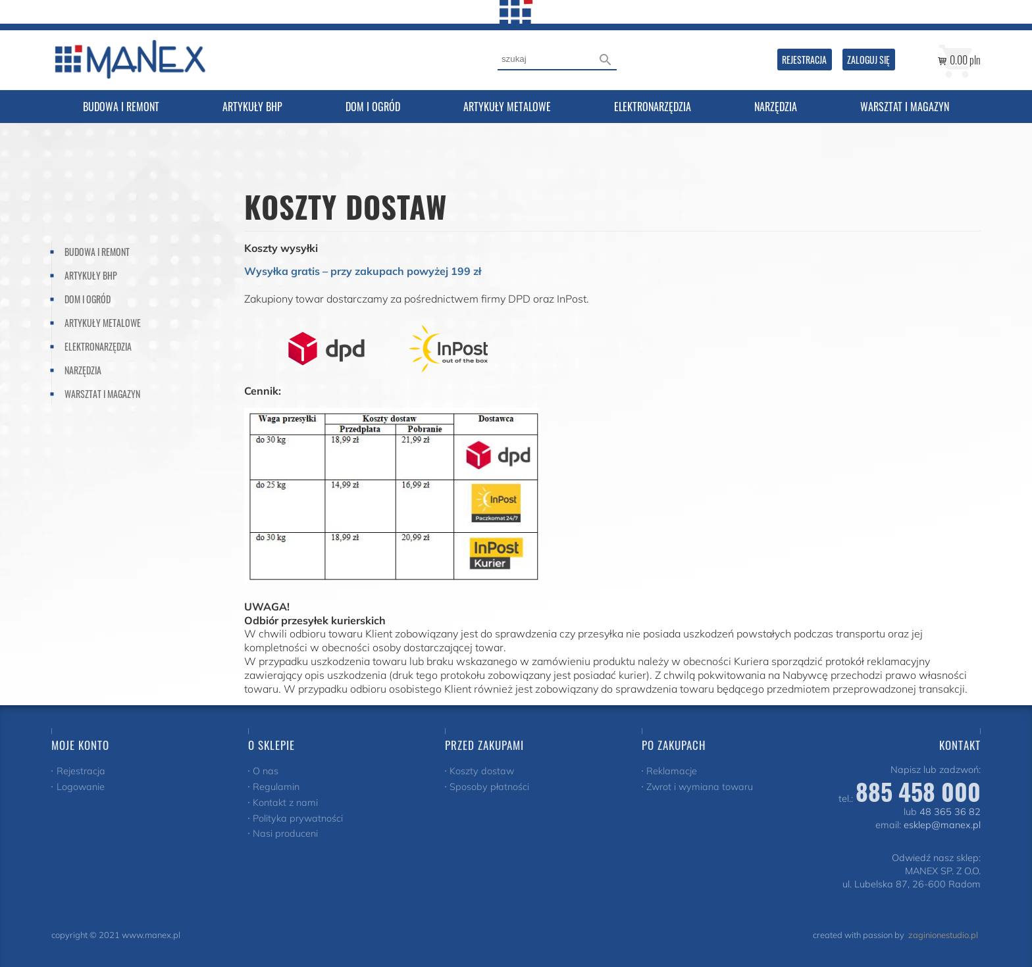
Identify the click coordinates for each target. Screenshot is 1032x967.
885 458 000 (918, 791)
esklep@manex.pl (942, 825)
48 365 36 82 (950, 812)
